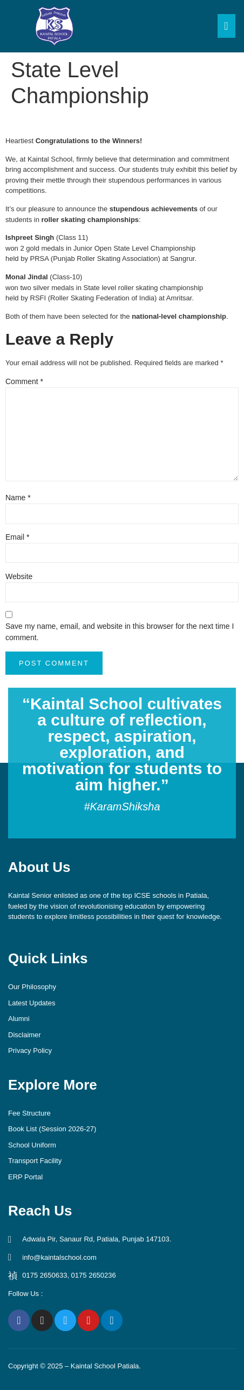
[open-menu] (226, 26)
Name (18, 497)
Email (17, 537)
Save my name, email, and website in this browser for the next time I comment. (119, 632)
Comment (24, 381)
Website (18, 576)
